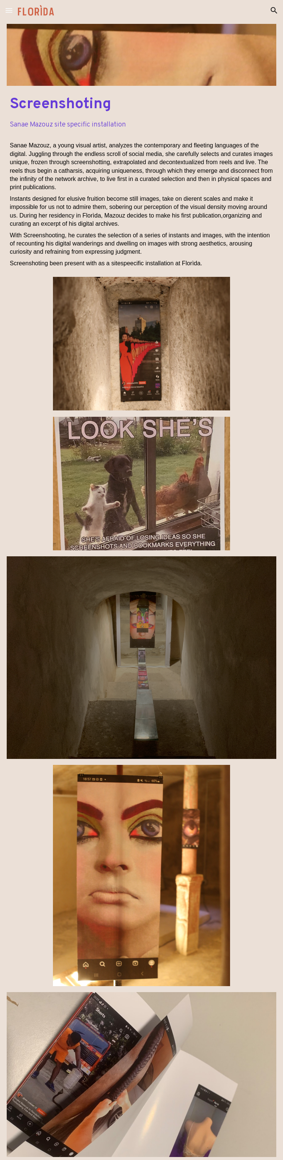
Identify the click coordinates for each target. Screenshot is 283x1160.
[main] (141, 104)
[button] (9, 10)
